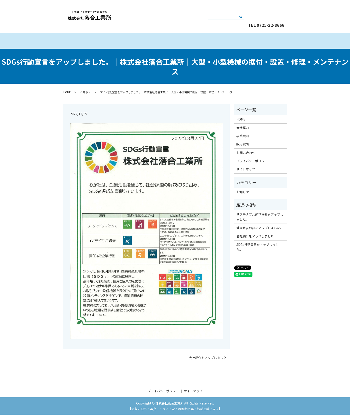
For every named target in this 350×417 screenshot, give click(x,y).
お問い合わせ (266, 9)
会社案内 (147, 41)
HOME (91, 41)
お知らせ (85, 94)
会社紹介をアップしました (207, 360)
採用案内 (258, 41)
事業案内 (202, 41)
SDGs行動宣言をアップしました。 (257, 249)
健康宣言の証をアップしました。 (259, 230)
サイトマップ (245, 171)
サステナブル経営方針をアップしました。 (259, 219)
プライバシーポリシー (252, 163)
